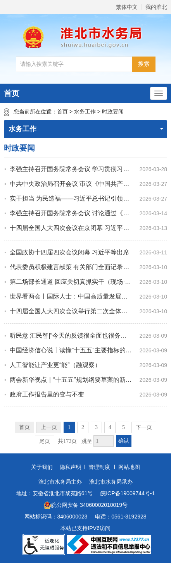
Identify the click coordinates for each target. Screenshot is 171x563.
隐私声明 (70, 467)
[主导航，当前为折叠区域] (158, 93)
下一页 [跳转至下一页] (144, 427)
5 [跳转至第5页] (123, 427)
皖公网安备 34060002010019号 (85, 505)
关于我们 (42, 467)
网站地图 (129, 467)
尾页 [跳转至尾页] (44, 441)
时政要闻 (113, 111)
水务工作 (85, 111)
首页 (11, 93)
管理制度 (99, 467)
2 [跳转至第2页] (82, 427)
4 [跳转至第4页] (110, 427)
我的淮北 (156, 7)
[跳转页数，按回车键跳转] (103, 441)
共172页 (67, 441)
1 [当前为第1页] (69, 427)
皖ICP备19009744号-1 (127, 493)
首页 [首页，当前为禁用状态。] (24, 427)
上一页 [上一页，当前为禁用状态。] (49, 427)
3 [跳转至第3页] (96, 427)
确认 (123, 441)
